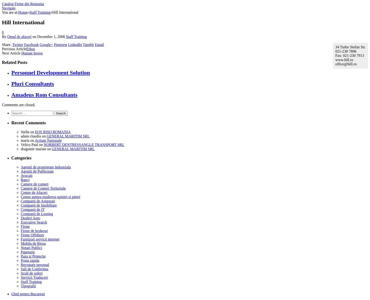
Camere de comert (34, 184)
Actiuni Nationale (48, 140)
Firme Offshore (32, 235)
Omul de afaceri (19, 37)
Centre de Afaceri (34, 193)
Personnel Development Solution (50, 73)
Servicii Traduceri (34, 277)
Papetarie (28, 252)
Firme (25, 227)
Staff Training (76, 37)
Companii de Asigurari (38, 201)
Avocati (26, 176)
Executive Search (34, 222)
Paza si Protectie (33, 256)
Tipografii (28, 286)
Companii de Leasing (37, 214)
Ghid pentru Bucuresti (28, 294)
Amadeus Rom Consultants (44, 95)
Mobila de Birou (33, 244)
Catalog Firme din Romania (23, 4)
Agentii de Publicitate (37, 171)
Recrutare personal (35, 265)
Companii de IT (33, 210)
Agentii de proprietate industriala (46, 167)
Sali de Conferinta (34, 269)
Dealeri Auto (30, 218)
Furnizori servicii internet (40, 239)
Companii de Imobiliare (39, 205)
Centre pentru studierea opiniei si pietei (50, 197)
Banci (25, 180)
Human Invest (32, 53)
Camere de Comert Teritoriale (43, 188)
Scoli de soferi (31, 273)
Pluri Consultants (32, 84)
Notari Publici (31, 248)
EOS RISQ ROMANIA (53, 132)
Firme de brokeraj (34, 231)
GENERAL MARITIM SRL (68, 136)
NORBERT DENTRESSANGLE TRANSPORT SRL (84, 145)
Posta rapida (30, 260)
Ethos (30, 49)
